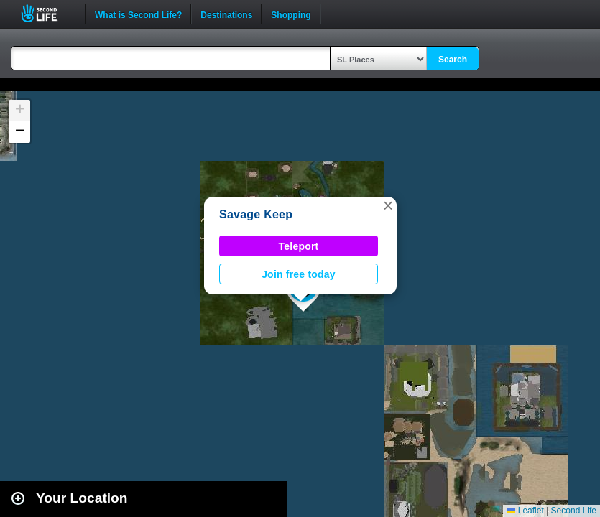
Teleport (299, 246)
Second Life (47, 13)
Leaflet (525, 511)
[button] (388, 205)
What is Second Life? (138, 13)
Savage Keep (255, 214)
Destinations (226, 13)
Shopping (290, 13)
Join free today (299, 274)
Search (452, 60)
